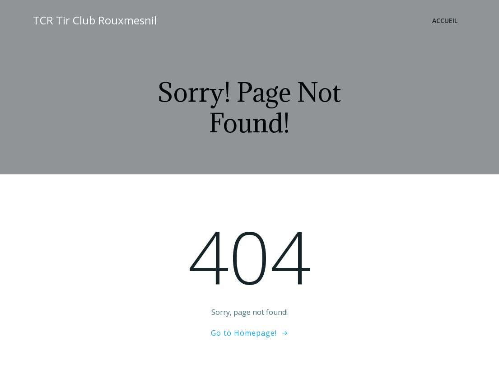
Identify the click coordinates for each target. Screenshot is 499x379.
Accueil (444, 20)
